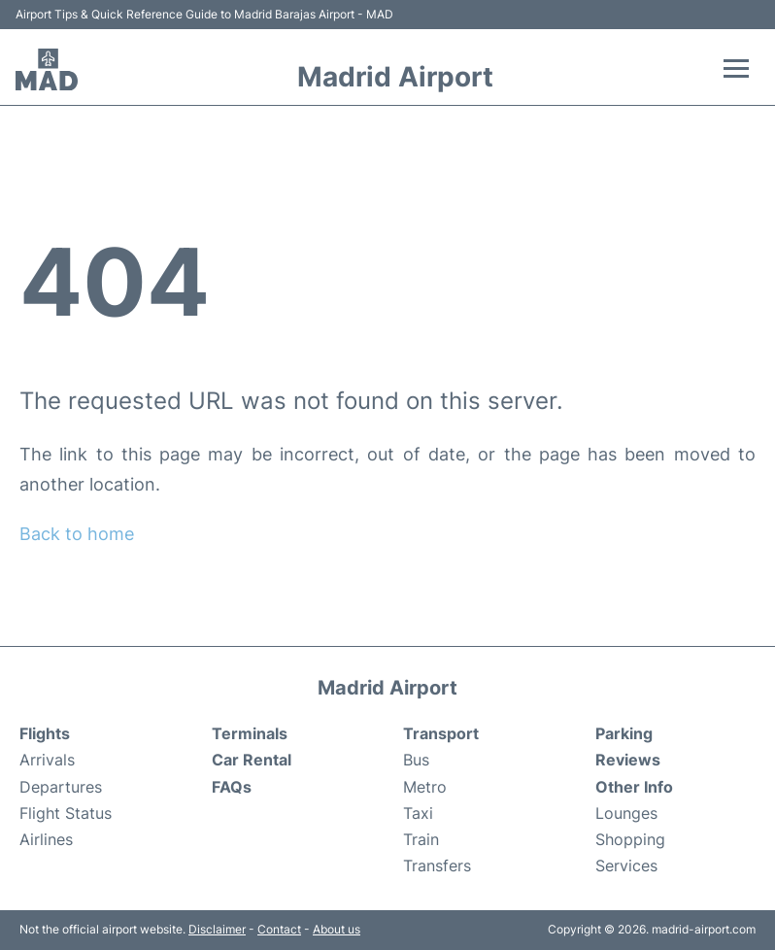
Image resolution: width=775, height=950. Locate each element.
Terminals (249, 733)
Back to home (76, 534)
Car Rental (251, 759)
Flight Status (65, 813)
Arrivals (47, 759)
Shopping (630, 839)
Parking (624, 733)
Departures (60, 787)
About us (336, 929)
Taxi (418, 813)
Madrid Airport (395, 76)
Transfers (437, 865)
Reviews (627, 759)
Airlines (46, 839)
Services (626, 865)
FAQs (232, 787)
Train (421, 839)
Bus (416, 759)
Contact (279, 929)
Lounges (626, 813)
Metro (425, 787)
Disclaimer (217, 929)
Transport (441, 733)
